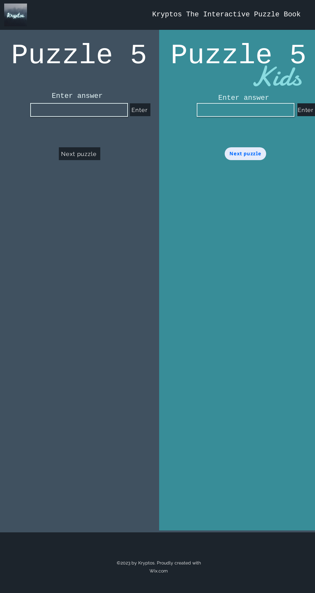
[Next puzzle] (79, 153)
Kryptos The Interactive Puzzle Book (226, 15)
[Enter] (140, 109)
